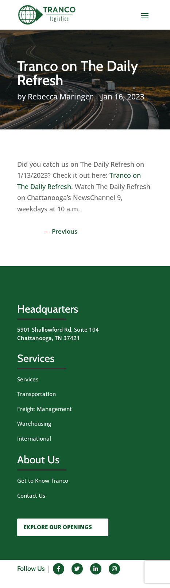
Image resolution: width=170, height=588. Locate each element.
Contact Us (31, 495)
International (34, 438)
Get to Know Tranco (42, 480)
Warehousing (34, 423)
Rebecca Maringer (60, 96)
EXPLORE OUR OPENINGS (57, 527)
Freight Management (44, 408)
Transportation (36, 393)
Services (27, 379)
